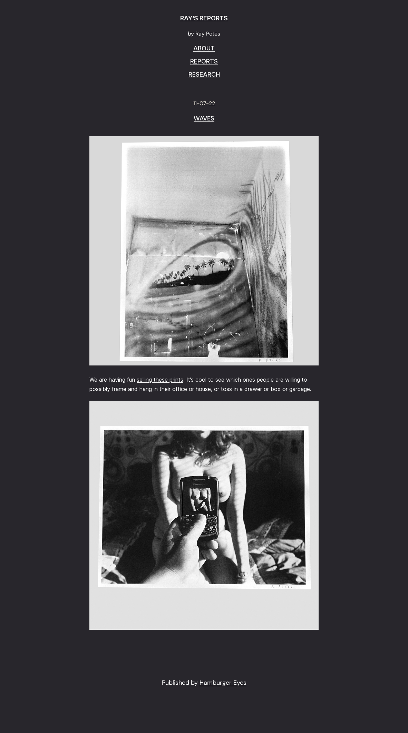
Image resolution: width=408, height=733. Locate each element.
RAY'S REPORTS (204, 18)
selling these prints (160, 379)
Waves (204, 119)
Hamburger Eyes (223, 682)
